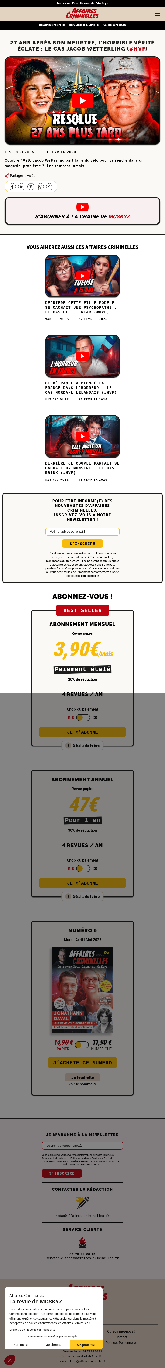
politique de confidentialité (82, 576)
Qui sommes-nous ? (121, 1331)
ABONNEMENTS (52, 25)
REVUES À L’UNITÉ (84, 25)
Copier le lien (49, 186)
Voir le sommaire (82, 1084)
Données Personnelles (121, 1342)
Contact (121, 1337)
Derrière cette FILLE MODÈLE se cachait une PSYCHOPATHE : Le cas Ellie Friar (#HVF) (81, 308)
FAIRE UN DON (114, 25)
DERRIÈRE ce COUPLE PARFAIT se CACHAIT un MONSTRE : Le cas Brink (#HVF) (82, 468)
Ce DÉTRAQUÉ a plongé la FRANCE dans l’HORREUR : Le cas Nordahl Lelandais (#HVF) (81, 388)
